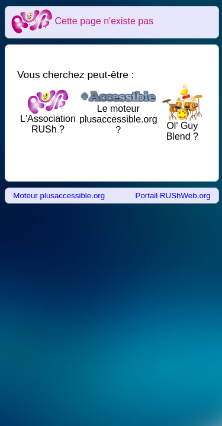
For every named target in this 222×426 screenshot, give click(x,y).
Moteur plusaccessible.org (59, 195)
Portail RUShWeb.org (173, 195)
